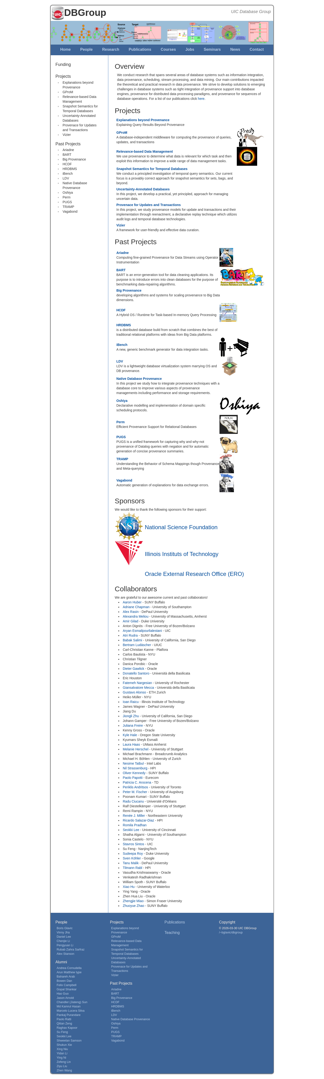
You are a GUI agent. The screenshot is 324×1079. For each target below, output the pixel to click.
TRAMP (68, 207)
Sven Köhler (132, 858)
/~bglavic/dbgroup (231, 932)
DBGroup (85, 12)
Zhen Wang (64, 1070)
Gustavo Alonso (134, 692)
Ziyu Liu (62, 1066)
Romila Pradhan (134, 825)
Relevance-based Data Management (144, 151)
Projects (63, 76)
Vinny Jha (63, 932)
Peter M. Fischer (135, 792)
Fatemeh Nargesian (137, 683)
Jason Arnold (65, 998)
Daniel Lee (64, 936)
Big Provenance (74, 159)
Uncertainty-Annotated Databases (143, 189)
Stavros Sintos (133, 844)
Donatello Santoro (136, 673)
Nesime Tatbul (133, 763)
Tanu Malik (131, 863)
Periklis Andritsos (135, 787)
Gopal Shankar (67, 989)
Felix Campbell (66, 985)
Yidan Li (62, 1053)
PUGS (67, 202)
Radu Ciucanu (133, 801)
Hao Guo (62, 993)
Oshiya (68, 192)
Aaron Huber (132, 602)
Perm (66, 197)
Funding (63, 64)
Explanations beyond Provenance (142, 120)
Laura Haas (131, 744)
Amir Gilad (130, 621)
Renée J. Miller (134, 815)
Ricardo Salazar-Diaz (138, 820)
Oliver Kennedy (134, 773)
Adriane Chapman (136, 607)
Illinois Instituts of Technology (181, 554)
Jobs (189, 49)
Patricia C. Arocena (137, 782)
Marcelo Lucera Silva (71, 1010)
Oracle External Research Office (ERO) (194, 574)
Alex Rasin (131, 612)
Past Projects (68, 144)
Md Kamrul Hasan (69, 1006)
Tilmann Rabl (132, 868)
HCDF (67, 164)
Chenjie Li (63, 941)
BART (67, 154)
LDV (66, 178)
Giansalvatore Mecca (138, 687)
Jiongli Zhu (131, 716)
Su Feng (62, 1032)
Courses (168, 49)
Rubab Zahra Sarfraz (71, 949)
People (86, 49)
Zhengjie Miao (133, 901)
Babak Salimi (132, 640)
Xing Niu (62, 1049)
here (201, 99)
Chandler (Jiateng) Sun (72, 1002)
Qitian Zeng (64, 1023)
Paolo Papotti (132, 778)
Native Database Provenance (139, 379)
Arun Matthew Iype (69, 972)
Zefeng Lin (64, 1062)
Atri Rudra (130, 635)
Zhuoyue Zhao (133, 906)
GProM (68, 92)
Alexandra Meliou (135, 616)
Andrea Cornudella (69, 968)
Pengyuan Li (65, 945)
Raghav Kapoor (67, 1027)
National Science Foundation (181, 527)
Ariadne (68, 150)
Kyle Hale (130, 735)
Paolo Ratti (64, 1019)
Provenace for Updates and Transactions (148, 205)
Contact (257, 49)
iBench (68, 173)
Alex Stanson (65, 953)
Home (65, 49)
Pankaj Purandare (69, 1015)
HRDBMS (70, 169)
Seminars (212, 49)
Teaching (172, 933)
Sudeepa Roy (133, 853)
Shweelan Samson (69, 1040)
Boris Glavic (65, 928)
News (235, 49)
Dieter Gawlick (133, 668)
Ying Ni (61, 1057)
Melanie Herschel (135, 749)
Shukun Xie (64, 1045)
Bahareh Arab (66, 976)
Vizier (67, 135)
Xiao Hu (129, 887)
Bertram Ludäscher (137, 645)
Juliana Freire (133, 725)
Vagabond (70, 211)
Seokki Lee (131, 830)
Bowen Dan (64, 981)
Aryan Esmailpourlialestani (142, 631)
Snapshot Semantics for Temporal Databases (151, 169)
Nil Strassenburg (135, 768)
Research (110, 49)
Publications (140, 49)
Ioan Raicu (131, 702)
